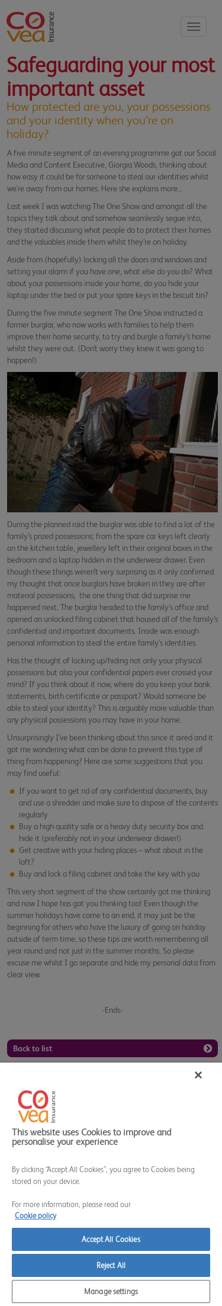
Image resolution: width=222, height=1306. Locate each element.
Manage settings (111, 1291)
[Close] (198, 1075)
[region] (111, 1184)
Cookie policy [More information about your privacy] (35, 1215)
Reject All (111, 1265)
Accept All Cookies (111, 1239)
